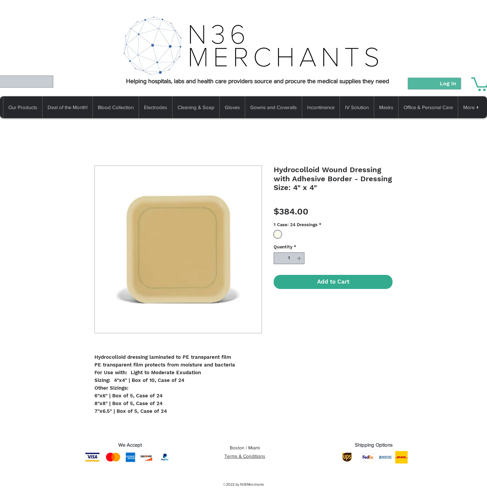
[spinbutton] (289, 258)
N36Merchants (252, 484)
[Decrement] (279, 258)
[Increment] (300, 258)
